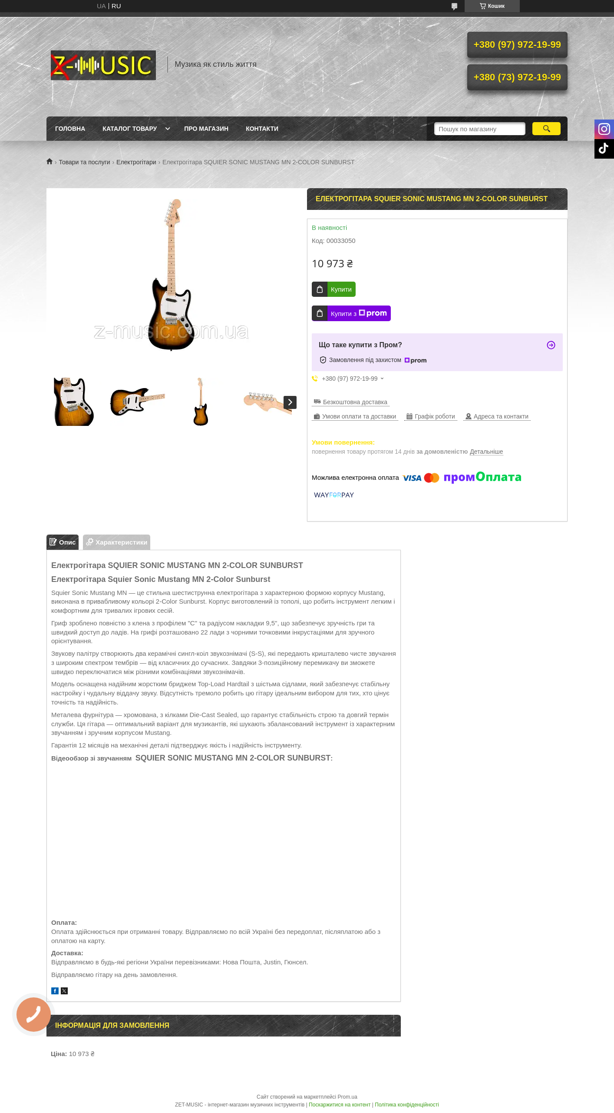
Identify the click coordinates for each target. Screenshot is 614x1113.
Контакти (262, 128)
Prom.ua (347, 1097)
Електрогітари (136, 162)
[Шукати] (546, 128)
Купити (341, 289)
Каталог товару (129, 128)
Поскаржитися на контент (339, 1105)
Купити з (359, 313)
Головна (70, 128)
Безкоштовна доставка (355, 402)
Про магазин (206, 128)
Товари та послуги (84, 162)
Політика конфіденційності (407, 1105)
